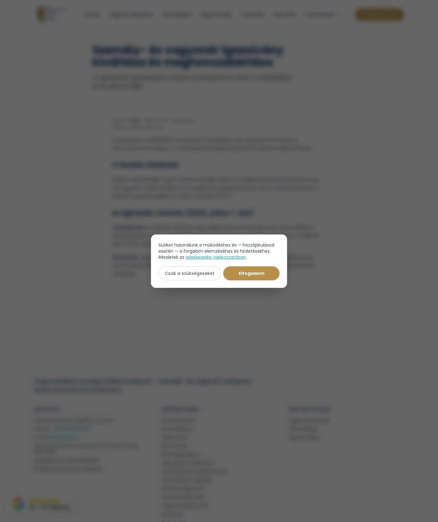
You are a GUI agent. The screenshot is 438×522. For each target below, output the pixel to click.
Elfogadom (251, 273)
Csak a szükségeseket (189, 273)
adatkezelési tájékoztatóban (216, 257)
